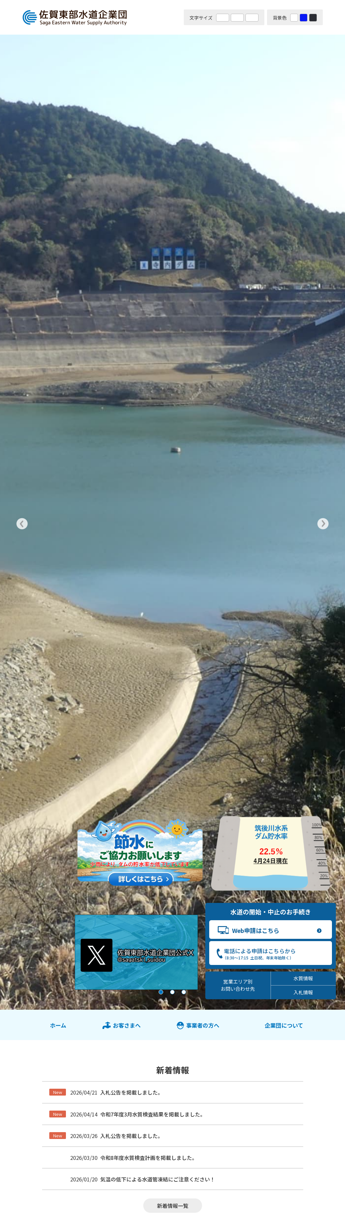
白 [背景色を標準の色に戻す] (294, 18)
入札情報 (303, 992)
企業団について (284, 1025)
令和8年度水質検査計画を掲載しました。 (148, 1158)
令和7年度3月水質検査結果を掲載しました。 (152, 1114)
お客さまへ (127, 1025)
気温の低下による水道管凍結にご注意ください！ (157, 1179)
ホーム (58, 1025)
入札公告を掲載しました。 (131, 1092)
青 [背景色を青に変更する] (303, 18)
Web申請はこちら (255, 930)
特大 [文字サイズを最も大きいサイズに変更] (252, 18)
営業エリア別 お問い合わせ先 (238, 985)
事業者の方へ (202, 1025)
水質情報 (303, 978)
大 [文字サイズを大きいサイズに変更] (237, 18)
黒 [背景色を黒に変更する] (313, 18)
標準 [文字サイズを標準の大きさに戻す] (222, 18)
